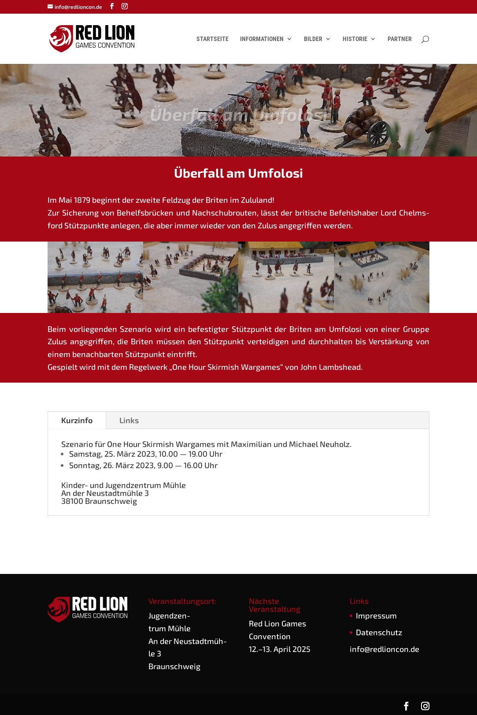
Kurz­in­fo (76, 420)
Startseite (212, 39)
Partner (400, 39)
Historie (355, 39)
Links (129, 420)
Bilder (313, 39)
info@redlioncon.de (384, 649)
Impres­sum (376, 615)
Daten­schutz (379, 632)
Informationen (262, 39)
